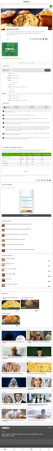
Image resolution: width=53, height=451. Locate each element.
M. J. (9, 39)
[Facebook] (30, 39)
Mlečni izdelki (16, 58)
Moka (20, 58)
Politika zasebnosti (40, 440)
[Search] (5, 449)
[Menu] (48, 449)
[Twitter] (33, 39)
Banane (12, 58)
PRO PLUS (16, 440)
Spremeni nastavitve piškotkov (29, 440)
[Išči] (50, 6)
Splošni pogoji (47, 440)
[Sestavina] (26, 199)
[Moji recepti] (31, 449)
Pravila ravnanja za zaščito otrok (20, 442)
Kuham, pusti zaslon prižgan (26, 63)
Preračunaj (47, 70)
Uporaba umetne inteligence (33, 442)
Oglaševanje (5, 440)
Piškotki (20, 440)
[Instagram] (50, 427)
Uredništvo (11, 440)
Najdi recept (27, 215)
